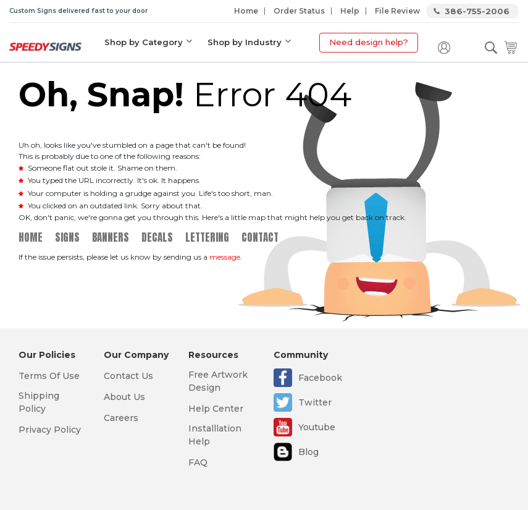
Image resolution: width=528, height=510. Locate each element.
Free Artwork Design (218, 381)
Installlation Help (214, 435)
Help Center (215, 408)
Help (349, 10)
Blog (308, 451)
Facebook (320, 377)
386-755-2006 (477, 11)
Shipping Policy (39, 402)
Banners (110, 237)
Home (246, 10)
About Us (124, 396)
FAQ (197, 462)
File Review (397, 10)
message (224, 256)
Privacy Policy (50, 429)
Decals (157, 237)
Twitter (315, 402)
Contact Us (128, 375)
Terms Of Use (49, 375)
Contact (260, 237)
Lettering (207, 237)
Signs (67, 237)
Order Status (299, 10)
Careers (121, 417)
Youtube (316, 427)
